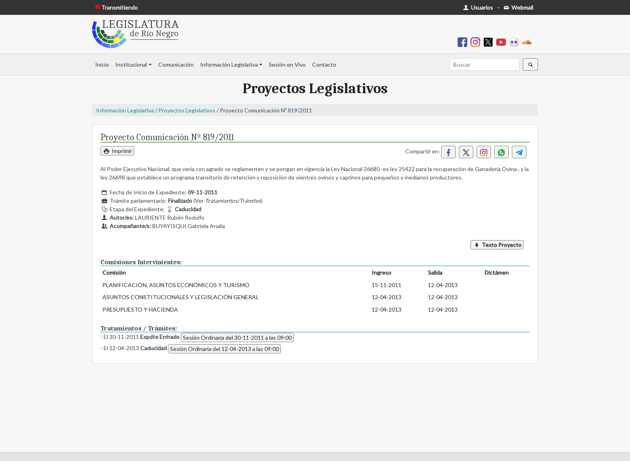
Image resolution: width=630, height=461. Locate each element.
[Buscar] (485, 64)
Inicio (102, 64)
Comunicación (176, 64)
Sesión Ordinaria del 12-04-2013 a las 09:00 (224, 348)
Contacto (324, 64)
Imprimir (117, 150)
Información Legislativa (229, 64)
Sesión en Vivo (287, 64)
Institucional (131, 64)
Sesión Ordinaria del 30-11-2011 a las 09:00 (237, 337)
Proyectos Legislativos (186, 110)
